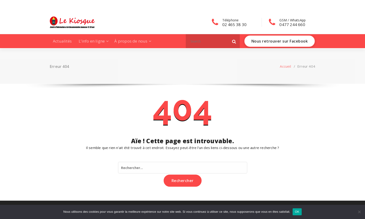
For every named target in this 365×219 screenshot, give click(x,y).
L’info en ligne (92, 41)
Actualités (62, 41)
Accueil (285, 66)
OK (297, 211)
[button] (234, 41)
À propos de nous (130, 41)
